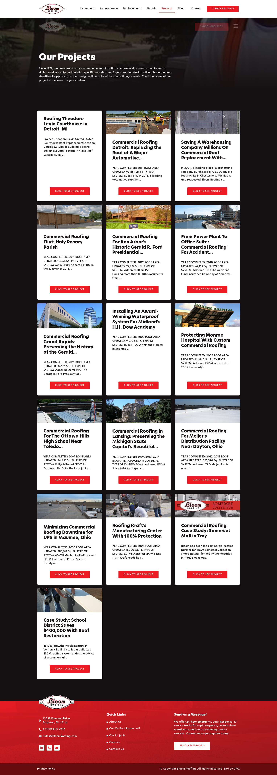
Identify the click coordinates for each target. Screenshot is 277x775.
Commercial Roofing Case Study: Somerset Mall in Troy (205, 543)
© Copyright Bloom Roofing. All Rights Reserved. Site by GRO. (200, 769)
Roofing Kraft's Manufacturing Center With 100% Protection (137, 543)
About (181, 8)
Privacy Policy (46, 769)
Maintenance (109, 8)
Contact (196, 8)
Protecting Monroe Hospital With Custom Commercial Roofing (205, 352)
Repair (151, 8)
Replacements (132, 8)
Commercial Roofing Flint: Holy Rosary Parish (66, 254)
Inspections (87, 8)
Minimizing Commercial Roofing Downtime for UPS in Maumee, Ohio (69, 544)
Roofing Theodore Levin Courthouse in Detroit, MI (65, 136)
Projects (166, 8)
